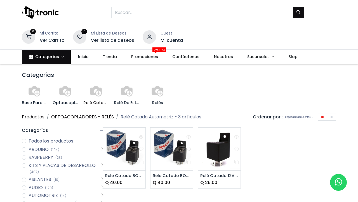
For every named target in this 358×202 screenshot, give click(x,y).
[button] (299, 117)
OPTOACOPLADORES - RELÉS (82, 117)
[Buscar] (298, 12)
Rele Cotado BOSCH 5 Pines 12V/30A (172, 176)
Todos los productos (51, 141)
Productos (33, 117)
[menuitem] (83, 57)
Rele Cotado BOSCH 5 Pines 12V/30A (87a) (124, 176)
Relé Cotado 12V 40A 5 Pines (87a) (219, 176)
